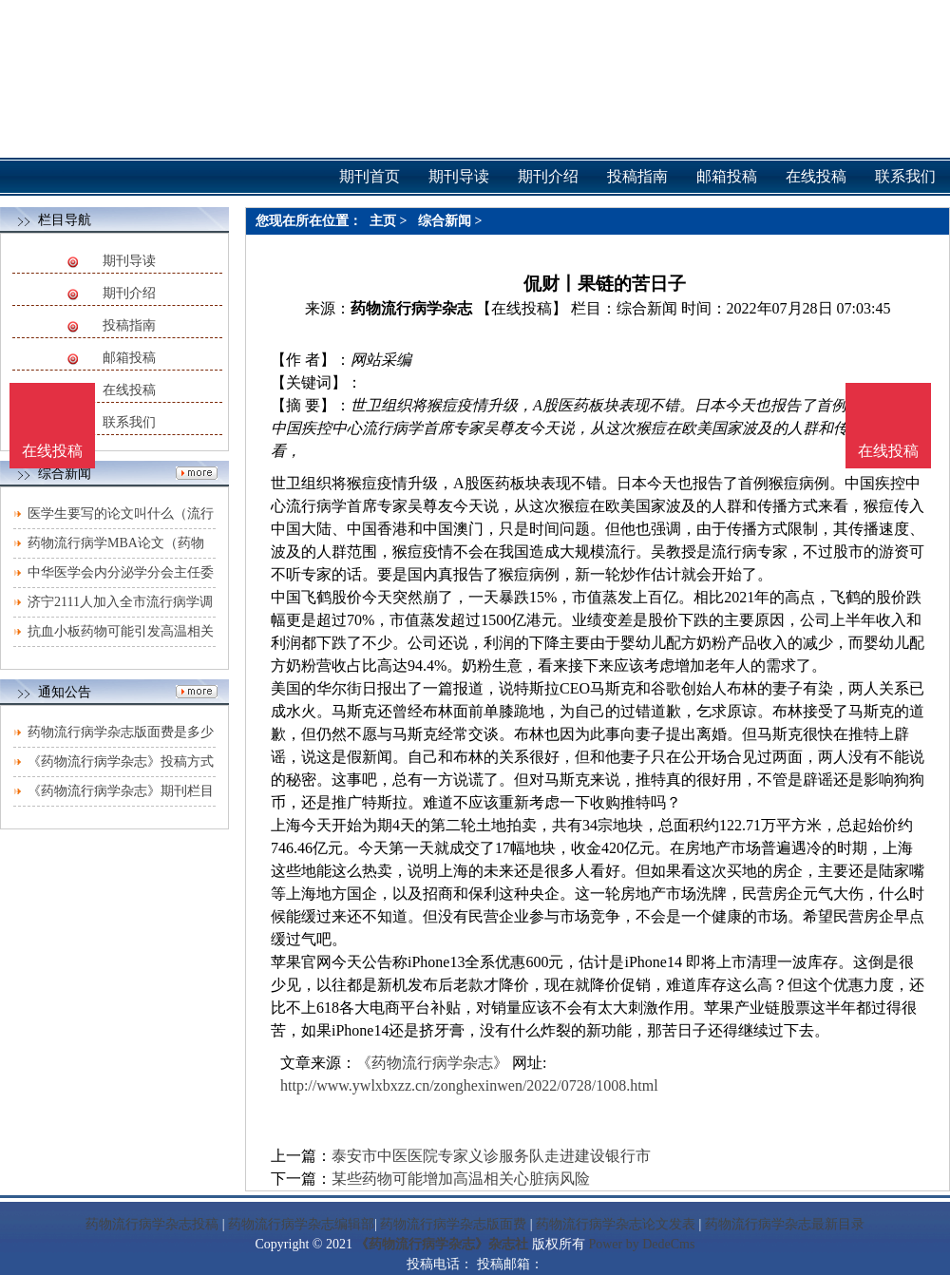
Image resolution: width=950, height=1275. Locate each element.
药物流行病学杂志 (411, 308)
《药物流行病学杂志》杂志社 (441, 1244)
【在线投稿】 (521, 308)
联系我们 (129, 422)
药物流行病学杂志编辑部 (301, 1224)
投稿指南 (129, 325)
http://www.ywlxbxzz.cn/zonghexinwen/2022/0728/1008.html (469, 1085)
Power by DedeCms (641, 1244)
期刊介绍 (129, 293)
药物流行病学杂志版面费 (453, 1224)
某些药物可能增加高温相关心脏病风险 (461, 1178)
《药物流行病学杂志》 (432, 1063)
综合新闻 (444, 221)
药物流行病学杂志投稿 (152, 1224)
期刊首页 (369, 176)
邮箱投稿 (129, 358)
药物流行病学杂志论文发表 (615, 1224)
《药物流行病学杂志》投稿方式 (121, 761)
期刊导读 (129, 261)
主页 (383, 221)
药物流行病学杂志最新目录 (784, 1224)
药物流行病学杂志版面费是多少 (121, 732)
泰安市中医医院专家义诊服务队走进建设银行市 (491, 1156)
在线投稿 (129, 390)
